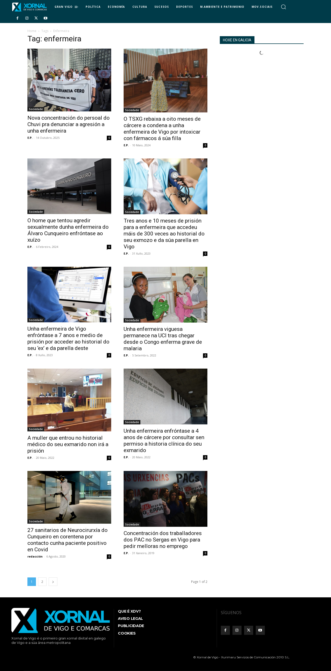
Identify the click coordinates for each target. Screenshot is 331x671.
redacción (35, 556)
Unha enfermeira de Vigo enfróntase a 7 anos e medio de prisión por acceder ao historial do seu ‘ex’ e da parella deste (68, 338)
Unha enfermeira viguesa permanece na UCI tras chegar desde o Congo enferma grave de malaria (163, 339)
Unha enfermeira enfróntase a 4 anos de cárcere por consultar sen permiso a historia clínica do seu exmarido (164, 440)
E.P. (29, 138)
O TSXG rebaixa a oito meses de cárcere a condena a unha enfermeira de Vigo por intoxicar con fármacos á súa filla (162, 128)
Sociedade (36, 109)
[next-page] (53, 581)
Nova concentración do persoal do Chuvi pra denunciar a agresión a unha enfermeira (68, 124)
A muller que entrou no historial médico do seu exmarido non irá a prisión (67, 444)
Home (31, 31)
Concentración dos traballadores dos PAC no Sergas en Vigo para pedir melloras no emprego (163, 539)
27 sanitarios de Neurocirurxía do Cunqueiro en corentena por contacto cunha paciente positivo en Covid (67, 540)
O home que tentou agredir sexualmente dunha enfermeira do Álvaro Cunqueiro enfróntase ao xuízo (68, 230)
